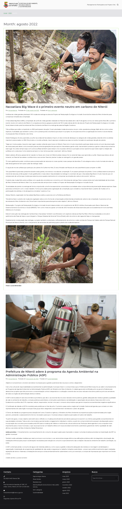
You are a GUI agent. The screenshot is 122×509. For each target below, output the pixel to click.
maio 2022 (65, 493)
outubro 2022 (66, 487)
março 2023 (66, 479)
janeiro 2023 (66, 482)
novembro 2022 (67, 485)
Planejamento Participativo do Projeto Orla (101, 5)
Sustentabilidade (53, 379)
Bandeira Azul (37, 482)
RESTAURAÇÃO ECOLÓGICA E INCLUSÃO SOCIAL (46, 486)
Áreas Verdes (37, 479)
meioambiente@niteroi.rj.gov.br (13, 492)
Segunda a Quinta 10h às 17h (12, 498)
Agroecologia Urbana (39, 476)
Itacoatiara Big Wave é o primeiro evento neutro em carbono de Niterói (56, 106)
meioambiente (12, 110)
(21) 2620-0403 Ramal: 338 (12, 478)
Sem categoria (52, 110)
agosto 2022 (66, 490)
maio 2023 (65, 476)
